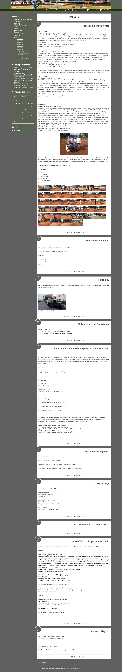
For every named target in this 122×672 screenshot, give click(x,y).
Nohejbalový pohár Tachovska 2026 (23, 75)
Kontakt (103, 10)
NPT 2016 (73, 232)
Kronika (98, 10)
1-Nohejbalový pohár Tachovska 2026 (24, 19)
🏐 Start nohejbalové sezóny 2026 (23, 68)
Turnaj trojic (17, 82)
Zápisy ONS (17, 35)
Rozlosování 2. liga (19, 76)
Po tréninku (103, 279)
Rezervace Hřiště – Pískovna (53, 10)
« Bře (14, 122)
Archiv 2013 (20, 44)
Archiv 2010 (20, 39)
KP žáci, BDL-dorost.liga (20, 25)
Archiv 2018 (20, 60)
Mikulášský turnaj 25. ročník (21, 85)
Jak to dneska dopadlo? (96, 451)
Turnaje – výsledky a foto (20, 33)
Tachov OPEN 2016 (24, 53)
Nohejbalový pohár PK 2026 (21, 83)
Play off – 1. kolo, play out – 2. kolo (90, 541)
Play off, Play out (100, 631)
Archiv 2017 (20, 55)
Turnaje (64, 10)
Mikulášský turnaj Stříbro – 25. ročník (23, 87)
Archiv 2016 (20, 49)
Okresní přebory (18, 30)
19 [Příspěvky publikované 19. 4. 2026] (31, 112)
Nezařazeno (17, 28)
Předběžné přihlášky (19, 73)
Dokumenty (91, 10)
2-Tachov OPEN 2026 (19, 21)
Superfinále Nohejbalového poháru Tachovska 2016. (81, 348)
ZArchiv (16, 37)
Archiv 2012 (20, 42)
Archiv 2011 (20, 40)
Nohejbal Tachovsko (23, 3)
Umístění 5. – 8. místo (97, 240)
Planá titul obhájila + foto (96, 25)
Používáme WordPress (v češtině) (51, 668)
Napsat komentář (80, 232)
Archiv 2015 (20, 48)
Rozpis (70, 10)
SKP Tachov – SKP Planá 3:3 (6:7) (91, 524)
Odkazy (109, 10)
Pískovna (16, 32)
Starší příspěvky (42, 662)
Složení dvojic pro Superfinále (93, 324)
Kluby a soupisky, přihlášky (80, 10)
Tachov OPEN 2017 (24, 58)
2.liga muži (17, 23)
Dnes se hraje (102, 483)
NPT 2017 (21, 56)
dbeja (78, 668)
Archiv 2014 (20, 46)
